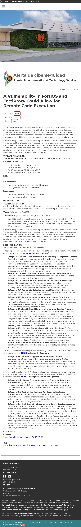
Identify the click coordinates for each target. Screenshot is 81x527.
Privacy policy (8, 493)
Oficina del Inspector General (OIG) (16, 496)
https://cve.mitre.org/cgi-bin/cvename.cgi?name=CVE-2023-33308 (31, 445)
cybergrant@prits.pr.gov (12, 480)
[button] (3, 6)
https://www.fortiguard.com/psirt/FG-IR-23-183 (23, 437)
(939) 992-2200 (9, 482)
